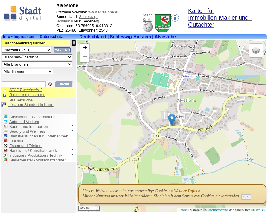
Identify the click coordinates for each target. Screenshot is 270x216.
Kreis (147, 19)
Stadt (147, 15)
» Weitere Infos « (185, 191)
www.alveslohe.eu (103, 12)
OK (246, 197)
